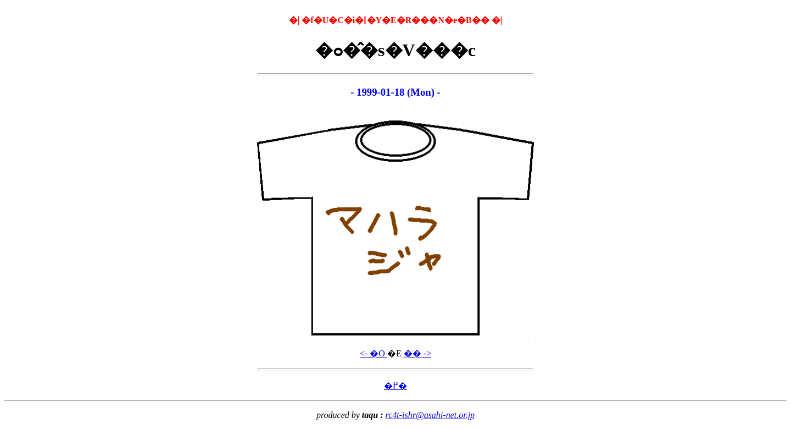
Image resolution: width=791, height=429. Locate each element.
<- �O (373, 353)
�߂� (395, 386)
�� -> (417, 353)
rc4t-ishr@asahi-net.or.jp (430, 415)
